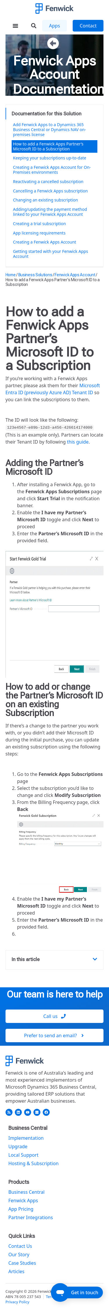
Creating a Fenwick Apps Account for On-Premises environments (52, 169)
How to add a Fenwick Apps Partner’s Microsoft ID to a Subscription (48, 146)
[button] (94, 959)
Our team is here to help (55, 994)
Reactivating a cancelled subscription (48, 181)
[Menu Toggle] (15, 26)
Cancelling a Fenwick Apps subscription (50, 191)
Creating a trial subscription (39, 223)
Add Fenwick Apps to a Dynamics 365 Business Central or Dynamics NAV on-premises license (49, 129)
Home (11, 274)
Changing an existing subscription (45, 200)
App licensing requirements (39, 233)
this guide (77, 442)
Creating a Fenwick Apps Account (44, 242)
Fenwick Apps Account (54, 67)
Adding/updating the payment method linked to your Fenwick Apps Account (50, 211)
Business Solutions (35, 274)
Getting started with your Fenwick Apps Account (50, 254)
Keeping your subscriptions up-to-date (49, 158)
